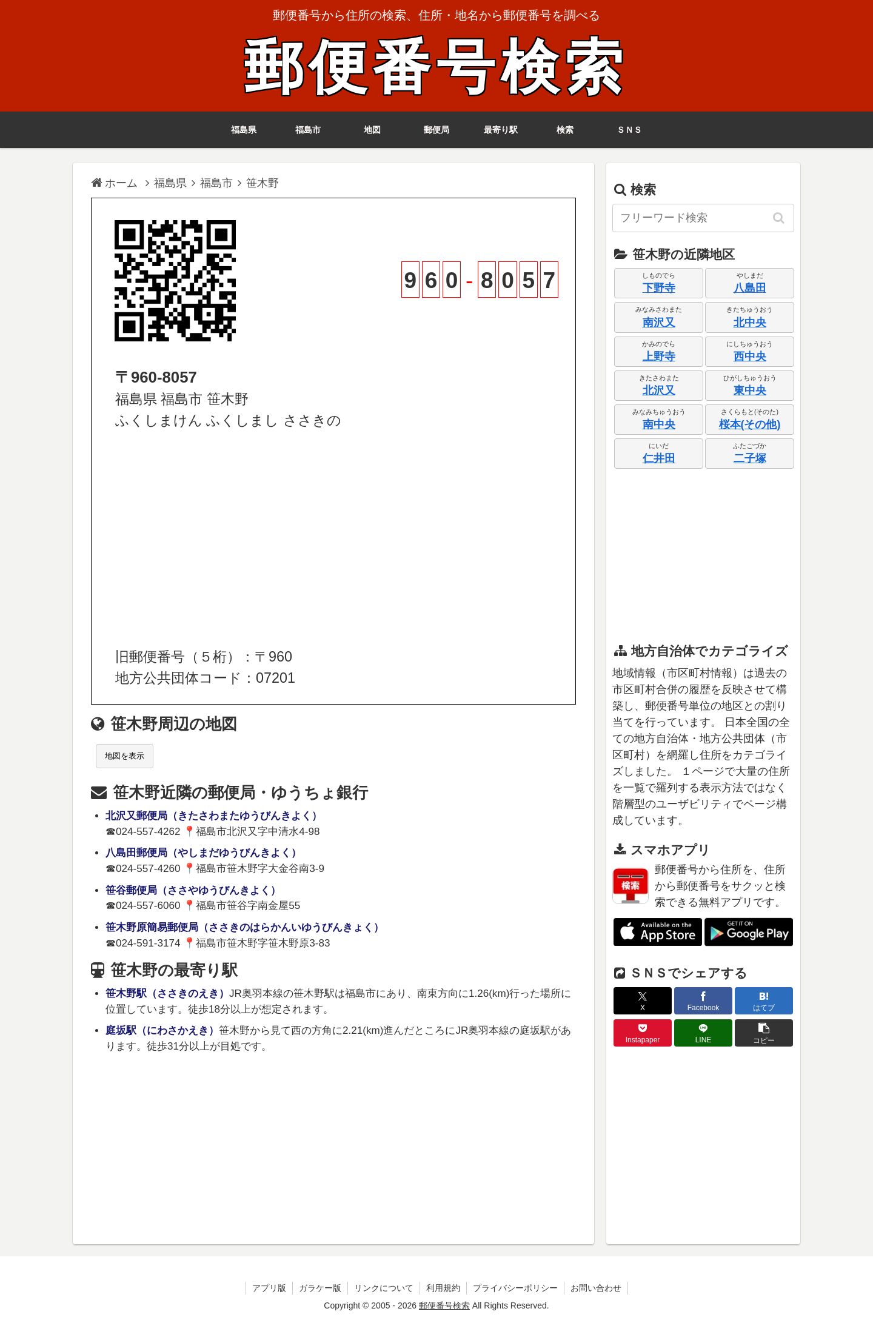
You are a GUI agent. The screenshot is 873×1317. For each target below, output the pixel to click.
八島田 (750, 288)
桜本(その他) (750, 424)
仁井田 (659, 458)
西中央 (750, 356)
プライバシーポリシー (515, 1288)
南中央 (659, 424)
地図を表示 (124, 755)
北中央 (750, 323)
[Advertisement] (333, 539)
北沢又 (659, 390)
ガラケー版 (320, 1288)
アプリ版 (269, 1288)
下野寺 (659, 288)
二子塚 (750, 458)
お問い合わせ (595, 1288)
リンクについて (383, 1288)
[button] (779, 217)
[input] (703, 218)
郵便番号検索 (436, 67)
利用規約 (443, 1288)
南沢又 (659, 323)
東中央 (750, 390)
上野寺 (659, 356)
